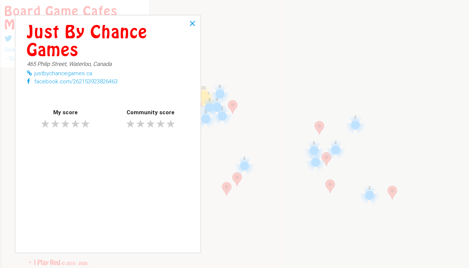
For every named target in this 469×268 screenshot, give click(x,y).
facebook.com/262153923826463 (72, 81)
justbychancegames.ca (59, 73)
